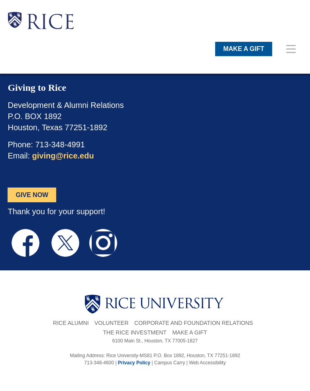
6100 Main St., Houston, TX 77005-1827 (155, 341)
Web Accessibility (207, 363)
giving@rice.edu (63, 155)
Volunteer (111, 323)
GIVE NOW (32, 195)
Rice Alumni (70, 323)
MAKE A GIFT (243, 48)
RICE (50, 23)
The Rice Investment (134, 332)
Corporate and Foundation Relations (193, 323)
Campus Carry (169, 363)
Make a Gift (189, 332)
